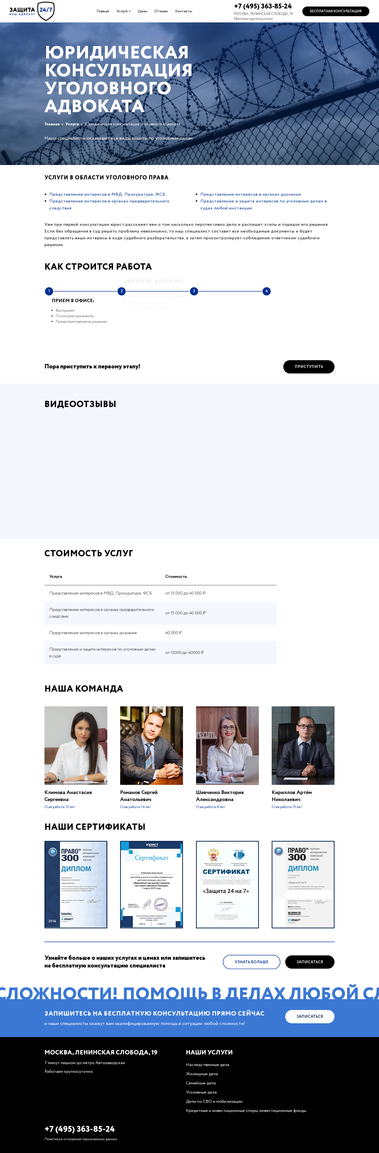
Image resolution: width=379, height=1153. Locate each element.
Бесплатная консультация (336, 11)
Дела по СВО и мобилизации (214, 1101)
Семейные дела (201, 1083)
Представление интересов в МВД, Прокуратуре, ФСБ (107, 194)
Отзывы (161, 11)
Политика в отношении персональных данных (80, 1139)
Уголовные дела (201, 1092)
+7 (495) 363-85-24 (263, 6)
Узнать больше (252, 974)
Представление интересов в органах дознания (250, 194)
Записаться (310, 974)
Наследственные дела (207, 1065)
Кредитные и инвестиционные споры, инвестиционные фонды (246, 1111)
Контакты (183, 11)
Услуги (122, 11)
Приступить (309, 379)
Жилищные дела (202, 1074)
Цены (142, 11)
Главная (103, 11)
